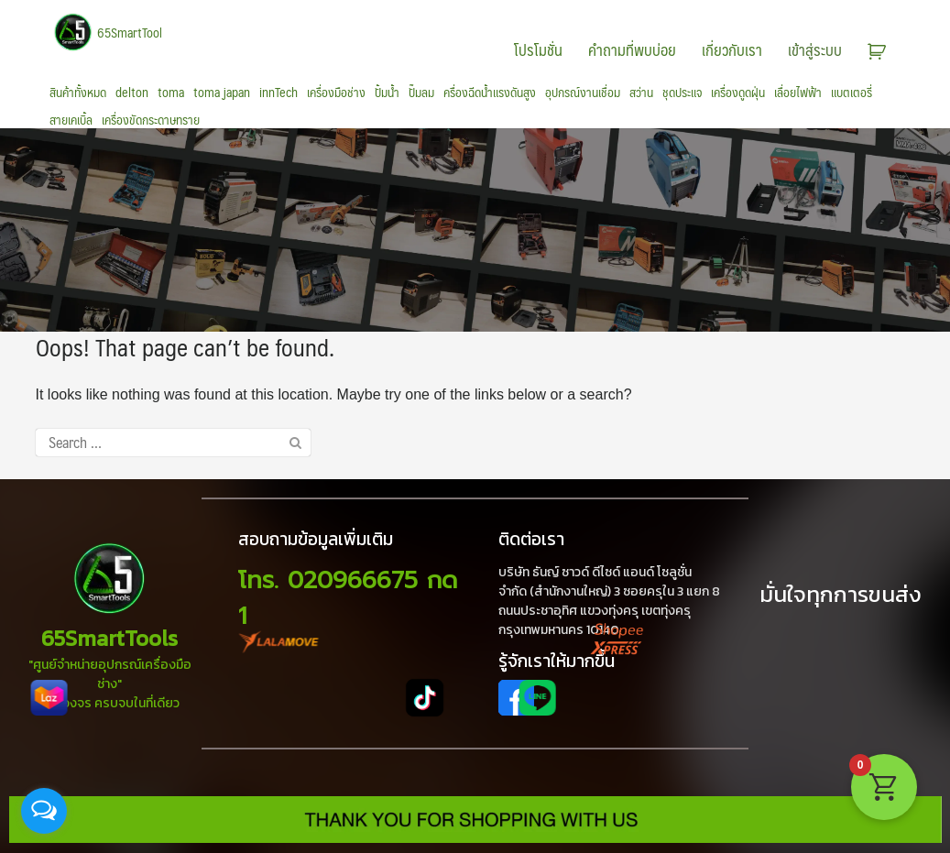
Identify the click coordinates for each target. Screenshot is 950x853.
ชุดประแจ (682, 92)
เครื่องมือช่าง (336, 92)
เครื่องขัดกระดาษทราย (151, 120)
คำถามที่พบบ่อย (632, 49)
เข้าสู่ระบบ (815, 49)
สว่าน (641, 92)
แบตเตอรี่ (851, 92)
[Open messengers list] (44, 811)
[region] (475, 230)
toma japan (221, 92)
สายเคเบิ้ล (71, 120)
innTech (278, 92)
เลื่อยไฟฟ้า (798, 92)
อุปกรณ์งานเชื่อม (582, 92)
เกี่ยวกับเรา (732, 49)
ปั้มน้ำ (387, 92)
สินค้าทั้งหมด (77, 92)
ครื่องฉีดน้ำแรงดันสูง (489, 92)
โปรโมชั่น (538, 49)
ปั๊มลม (421, 92)
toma (171, 92)
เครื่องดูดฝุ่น (738, 92)
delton (131, 92)
